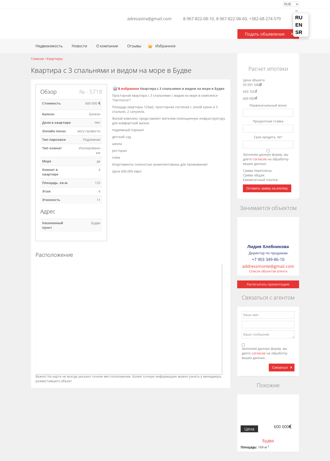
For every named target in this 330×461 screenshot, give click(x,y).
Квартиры (55, 59)
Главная (37, 59)
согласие (260, 159)
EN (298, 25)
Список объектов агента (268, 271)
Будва (268, 440)
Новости (79, 45)
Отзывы (134, 45)
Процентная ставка (268, 121)
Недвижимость (49, 45)
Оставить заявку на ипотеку (267, 188)
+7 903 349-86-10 (268, 259)
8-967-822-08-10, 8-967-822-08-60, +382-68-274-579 (232, 18)
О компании (107, 45)
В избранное (128, 88)
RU (298, 17)
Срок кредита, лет (268, 137)
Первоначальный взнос (268, 105)
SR (298, 32)
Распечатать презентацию (268, 284)
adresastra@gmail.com (149, 18)
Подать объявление (265, 34)
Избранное (165, 45)
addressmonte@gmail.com (268, 266)
